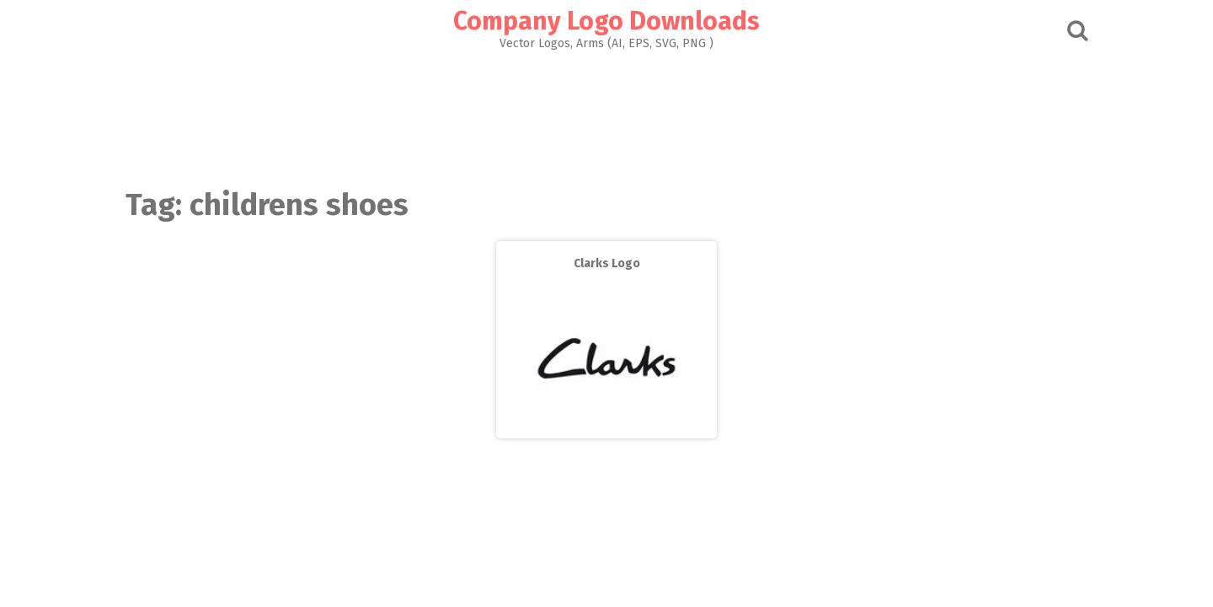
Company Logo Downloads (606, 21)
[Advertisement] (606, 115)
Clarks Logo (607, 263)
